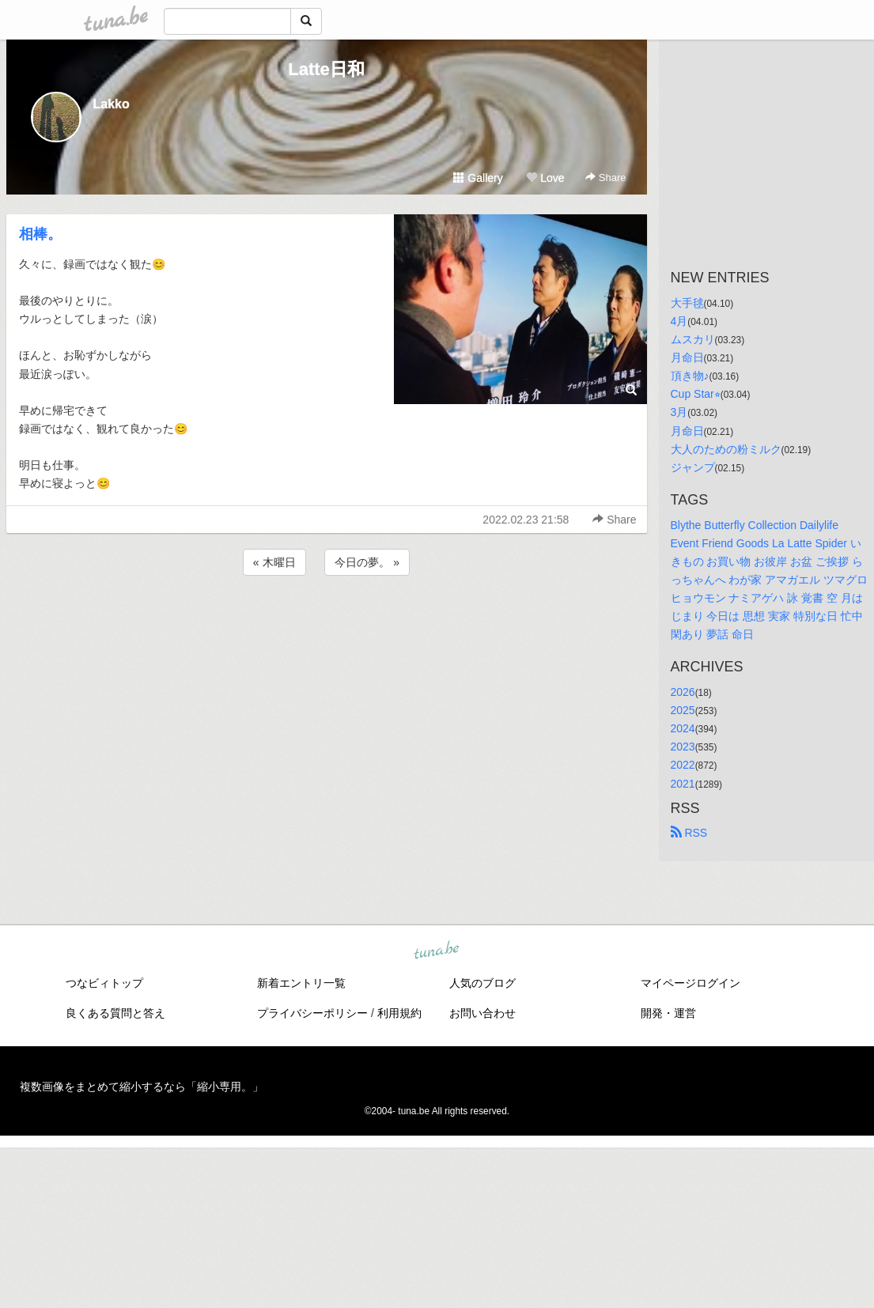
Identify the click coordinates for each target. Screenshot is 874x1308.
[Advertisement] (326, 621)
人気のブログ (482, 983)
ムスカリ (693, 339)
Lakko (111, 104)
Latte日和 (326, 69)
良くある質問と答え (115, 1013)
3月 (679, 412)
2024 (683, 728)
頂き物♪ (690, 375)
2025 (683, 710)
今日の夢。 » (367, 562)
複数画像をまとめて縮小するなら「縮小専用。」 (141, 1086)
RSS (689, 832)
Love (545, 178)
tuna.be (436, 950)
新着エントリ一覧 (301, 983)
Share (605, 177)
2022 (683, 764)
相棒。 (40, 234)
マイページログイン (690, 983)
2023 (683, 746)
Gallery (477, 178)
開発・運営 (668, 1013)
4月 (679, 321)
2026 (683, 692)
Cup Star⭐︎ (696, 393)
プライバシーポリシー (312, 1013)
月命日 (687, 357)
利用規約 (399, 1013)
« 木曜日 (274, 562)
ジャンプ (693, 467)
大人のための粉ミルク (726, 449)
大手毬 (687, 303)
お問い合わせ (482, 1013)
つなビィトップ (104, 983)
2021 (683, 783)
